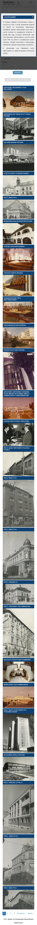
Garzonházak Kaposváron (15, 325)
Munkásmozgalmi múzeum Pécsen (18, 221)
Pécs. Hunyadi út (11, 582)
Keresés (18, 72)
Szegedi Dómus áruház (13, 273)
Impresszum (18, 923)
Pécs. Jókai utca (11, 836)
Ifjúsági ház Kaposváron (14, 246)
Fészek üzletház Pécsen (14, 350)
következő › (21, 913)
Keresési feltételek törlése (18, 80)
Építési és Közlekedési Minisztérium (20, 919)
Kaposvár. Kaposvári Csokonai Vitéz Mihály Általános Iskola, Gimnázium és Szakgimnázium (17, 393)
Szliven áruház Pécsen (13, 142)
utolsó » (30, 913)
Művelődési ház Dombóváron (16, 684)
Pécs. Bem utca (10, 197)
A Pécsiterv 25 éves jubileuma (16, 421)
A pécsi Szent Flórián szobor (16, 173)
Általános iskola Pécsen (14, 755)
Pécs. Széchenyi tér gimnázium (17, 606)
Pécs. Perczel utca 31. (13, 782)
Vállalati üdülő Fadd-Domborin (17, 660)
